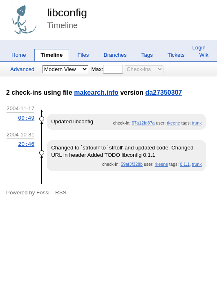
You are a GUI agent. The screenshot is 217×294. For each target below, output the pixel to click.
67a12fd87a (143, 122)
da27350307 (163, 92)
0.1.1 (185, 164)
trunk (197, 122)
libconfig (67, 13)
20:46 (26, 144)
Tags (147, 55)
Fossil (43, 192)
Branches (115, 55)
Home (18, 55)
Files (83, 55)
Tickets (176, 55)
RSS (60, 192)
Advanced (22, 69)
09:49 (26, 118)
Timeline (52, 55)
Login (199, 48)
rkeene (173, 122)
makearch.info (96, 92)
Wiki (204, 55)
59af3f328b (132, 164)
